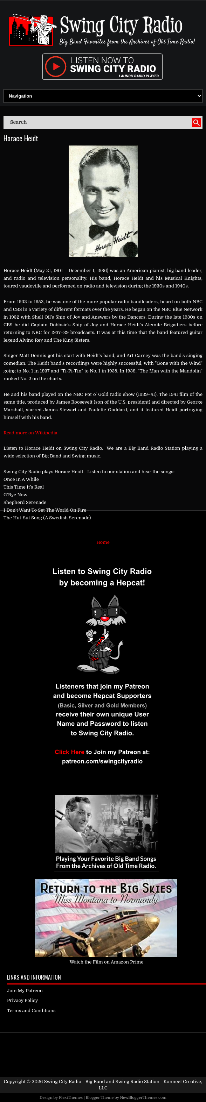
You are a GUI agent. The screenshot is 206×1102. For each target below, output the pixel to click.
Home (102, 542)
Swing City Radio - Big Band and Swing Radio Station (101, 1081)
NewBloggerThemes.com (143, 1097)
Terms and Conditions (31, 1010)
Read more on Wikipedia (30, 432)
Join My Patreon (25, 990)
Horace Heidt (21, 138)
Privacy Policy (22, 1000)
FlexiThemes (71, 1097)
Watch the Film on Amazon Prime (107, 962)
